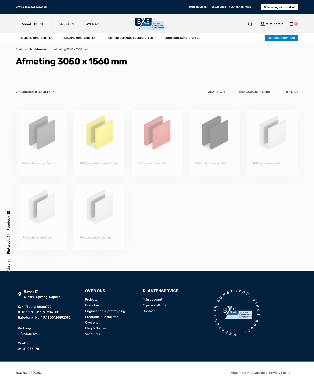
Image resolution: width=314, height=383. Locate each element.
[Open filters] (292, 92)
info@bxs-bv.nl (29, 334)
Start (19, 49)
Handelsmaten (38, 49)
